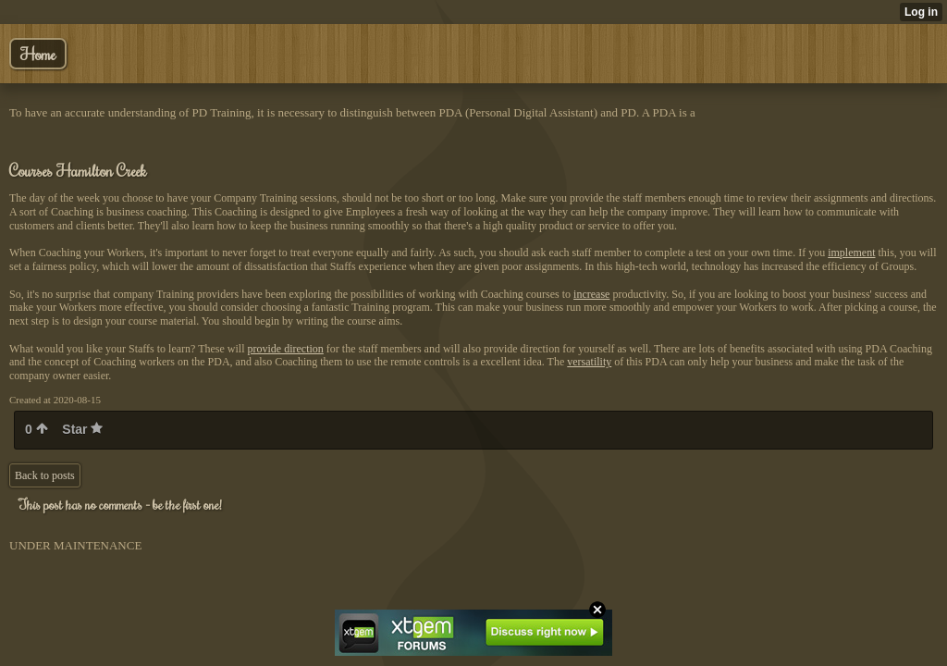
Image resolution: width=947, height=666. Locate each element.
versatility (589, 361)
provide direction (286, 348)
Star (82, 429)
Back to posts (45, 475)
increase (591, 294)
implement (851, 252)
